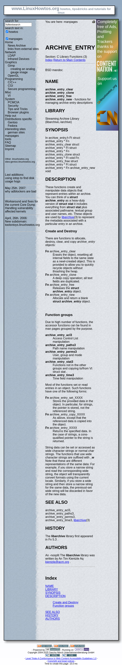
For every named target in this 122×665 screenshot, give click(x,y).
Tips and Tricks (18, 109)
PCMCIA (13, 102)
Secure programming (21, 89)
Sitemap (10, 145)
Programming (14, 79)
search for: (12, 20)
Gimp (11, 65)
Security (13, 105)
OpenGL (13, 75)
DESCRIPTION (55, 596)
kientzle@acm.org (57, 562)
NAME (49, 586)
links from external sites (23, 48)
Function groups (63, 605)
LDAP (12, 55)
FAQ (8, 142)
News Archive (17, 45)
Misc (8, 92)
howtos (13, 31)
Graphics (11, 62)
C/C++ (12, 82)
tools (8, 139)
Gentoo (12, 122)
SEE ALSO (52, 612)
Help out (10, 115)
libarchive (68, 217)
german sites (16, 132)
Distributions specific (18, 119)
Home (9, 42)
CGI (10, 85)
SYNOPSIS (53, 592)
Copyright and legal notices (61, 661)
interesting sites (15, 129)
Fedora (12, 125)
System (10, 99)
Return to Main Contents (69, 60)
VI (9, 95)
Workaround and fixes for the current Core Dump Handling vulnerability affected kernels (21, 206)
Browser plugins (18, 112)
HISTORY (52, 615)
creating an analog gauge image (23, 70)
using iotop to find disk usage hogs (19, 179)
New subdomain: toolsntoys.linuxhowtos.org (22, 223)
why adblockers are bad (20, 191)
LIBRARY (51, 589)
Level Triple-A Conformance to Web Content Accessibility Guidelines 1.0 (61, 658)
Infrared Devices (18, 58)
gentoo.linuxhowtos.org (23, 161)
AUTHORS (52, 618)
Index (49, 60)
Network (10, 52)
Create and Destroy (65, 602)
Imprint (9, 149)
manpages (16, 38)
